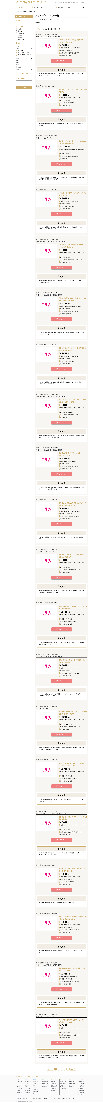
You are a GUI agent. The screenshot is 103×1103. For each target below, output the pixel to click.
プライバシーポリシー (62, 1098)
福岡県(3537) (81, 1081)
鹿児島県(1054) (81, 1092)
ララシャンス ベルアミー (45, 138)
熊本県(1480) (81, 1088)
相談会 (20, 29)
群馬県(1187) (27, 1092)
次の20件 (72, 1069)
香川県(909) (71, 1081)
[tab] (24, 46)
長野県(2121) (36, 1083)
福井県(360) (35, 1093)
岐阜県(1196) (45, 1085)
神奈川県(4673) (28, 1083)
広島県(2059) (63, 1083)
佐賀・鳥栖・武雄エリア (24, 52)
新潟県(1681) (36, 1081)
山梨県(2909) (36, 1085)
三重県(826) (44, 1086)
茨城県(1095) (27, 1088)
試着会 (20, 35)
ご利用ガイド (46, 1098)
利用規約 (71, 1098)
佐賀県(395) (81, 1083)
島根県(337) (62, 1086)
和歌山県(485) (54, 1090)
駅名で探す (25, 1098)
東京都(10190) (28, 1081)
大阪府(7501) (54, 1081)
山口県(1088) (63, 1088)
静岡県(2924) (45, 1083)
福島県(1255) (19, 1094)
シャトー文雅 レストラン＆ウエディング (51, 241)
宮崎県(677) (81, 1090)
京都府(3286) (54, 1085)
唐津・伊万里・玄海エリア (24, 55)
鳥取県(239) (62, 1085)
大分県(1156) (81, 1086)
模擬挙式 (20, 37)
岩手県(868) (19, 1086)
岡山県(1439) (63, 1081)
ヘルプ (53, 1098)
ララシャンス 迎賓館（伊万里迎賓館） (50, 36)
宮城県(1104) (19, 1088)
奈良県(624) (53, 1088)
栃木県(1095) (27, 1090)
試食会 (20, 31)
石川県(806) (35, 1091)
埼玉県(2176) (27, 1085)
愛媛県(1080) (72, 1083)
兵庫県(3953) (54, 1083)
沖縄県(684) (81, 1094)
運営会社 (19, 1098)
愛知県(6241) (45, 1081)
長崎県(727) (81, 1085)
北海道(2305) (19, 1081)
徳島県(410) (71, 1085)
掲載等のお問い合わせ (36, 1098)
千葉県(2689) (27, 1086)
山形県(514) (19, 1092)
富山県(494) (35, 1089)
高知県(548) (71, 1086)
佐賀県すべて (21, 50)
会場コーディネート (23, 33)
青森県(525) (19, 1085)
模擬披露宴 (21, 39)
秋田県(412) (19, 1090)
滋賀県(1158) (54, 1086)
